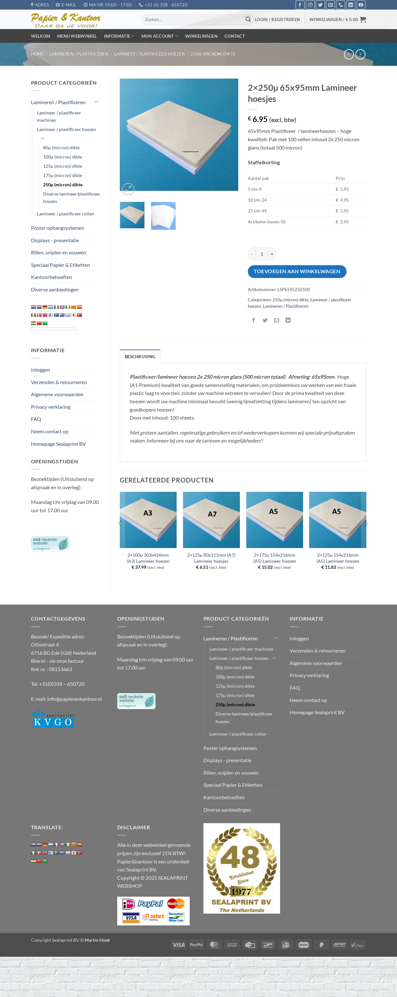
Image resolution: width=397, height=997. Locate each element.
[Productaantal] (262, 253)
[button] (277, 19)
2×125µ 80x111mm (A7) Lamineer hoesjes (211, 558)
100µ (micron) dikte (62, 156)
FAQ (36, 419)
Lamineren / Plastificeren (79, 54)
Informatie (119, 36)
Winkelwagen (201, 36)
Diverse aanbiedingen (55, 289)
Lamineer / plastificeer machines (59, 116)
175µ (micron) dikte (62, 175)
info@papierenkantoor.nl (74, 699)
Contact (235, 36)
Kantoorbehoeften (51, 277)
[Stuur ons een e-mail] (330, 4)
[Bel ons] (340, 4)
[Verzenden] (248, 19)
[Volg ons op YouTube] (361, 4)
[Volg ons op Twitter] (320, 4)
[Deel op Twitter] (265, 320)
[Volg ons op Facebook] (300, 4)
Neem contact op (49, 431)
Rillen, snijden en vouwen (58, 252)
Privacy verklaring (50, 407)
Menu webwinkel (77, 36)
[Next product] (349, 54)
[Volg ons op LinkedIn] (350, 4)
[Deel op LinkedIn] (288, 320)
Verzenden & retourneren (59, 382)
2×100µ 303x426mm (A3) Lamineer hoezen (148, 558)
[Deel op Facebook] (253, 320)
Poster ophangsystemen (57, 228)
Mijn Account (160, 36)
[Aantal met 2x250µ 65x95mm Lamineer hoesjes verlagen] (252, 253)
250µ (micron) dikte (213, 54)
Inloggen (40, 370)
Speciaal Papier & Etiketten (60, 265)
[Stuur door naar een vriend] (276, 320)
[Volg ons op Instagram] (310, 4)
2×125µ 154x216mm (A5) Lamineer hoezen (338, 558)
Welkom (40, 36)
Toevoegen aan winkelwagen (297, 271)
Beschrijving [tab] (140, 356)
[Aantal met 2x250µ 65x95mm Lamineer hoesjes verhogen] (272, 253)
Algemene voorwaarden (57, 394)
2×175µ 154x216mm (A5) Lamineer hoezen (274, 558)
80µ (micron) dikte (61, 147)
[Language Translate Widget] (54, 329)
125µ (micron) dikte (62, 166)
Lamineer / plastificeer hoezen (149, 54)
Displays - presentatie (55, 240)
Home (37, 54)
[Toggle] (96, 102)
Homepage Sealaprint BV (58, 444)
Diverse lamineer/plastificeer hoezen (71, 197)
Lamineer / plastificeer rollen (65, 213)
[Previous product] (360, 54)
